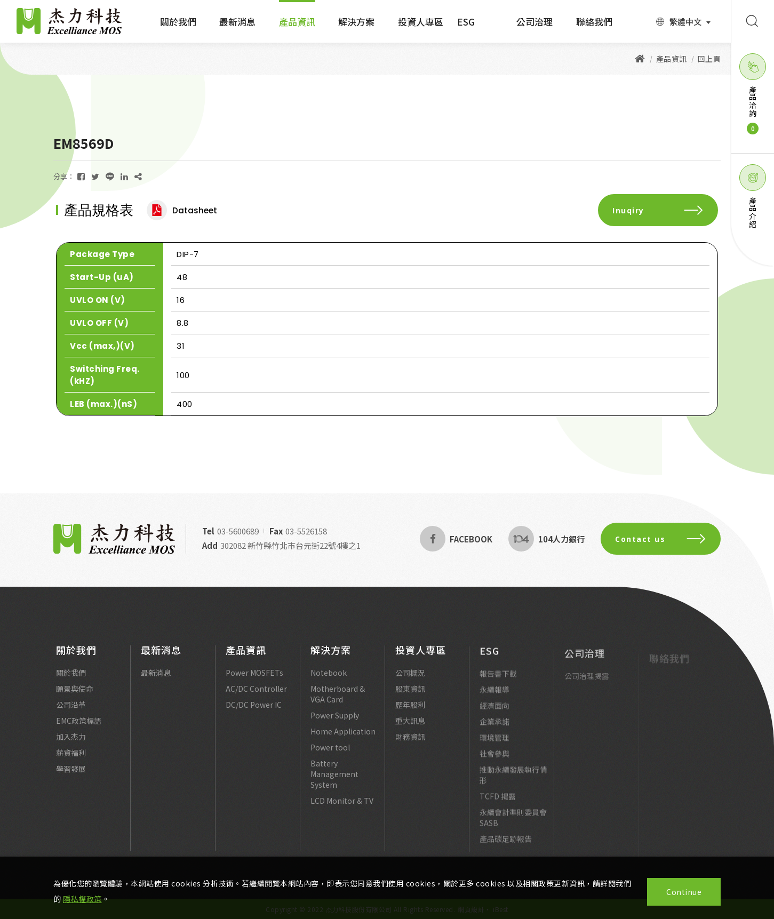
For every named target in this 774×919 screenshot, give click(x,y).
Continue (683, 891)
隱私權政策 (82, 898)
